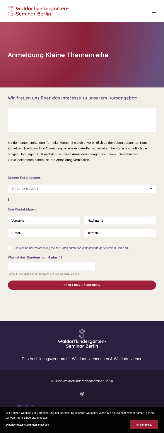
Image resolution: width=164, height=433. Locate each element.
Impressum (24, 413)
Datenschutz (25, 406)
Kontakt (21, 420)
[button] (154, 11)
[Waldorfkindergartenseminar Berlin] (38, 11)
